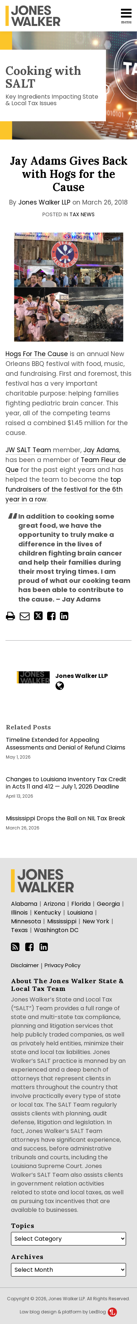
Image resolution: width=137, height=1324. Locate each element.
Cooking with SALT (43, 77)
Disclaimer (25, 965)
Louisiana (80, 912)
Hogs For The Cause (36, 354)
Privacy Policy (62, 965)
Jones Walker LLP (44, 202)
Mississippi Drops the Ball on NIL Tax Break (65, 819)
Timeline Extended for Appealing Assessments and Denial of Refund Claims (65, 744)
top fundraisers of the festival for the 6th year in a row (64, 489)
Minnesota (26, 921)
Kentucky (47, 912)
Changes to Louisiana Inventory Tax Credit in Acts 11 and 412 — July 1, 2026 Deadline (66, 783)
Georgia (108, 904)
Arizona (54, 904)
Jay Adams (101, 450)
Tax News (82, 214)
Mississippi (61, 921)
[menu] (68, 16)
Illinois (19, 912)
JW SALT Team (28, 450)
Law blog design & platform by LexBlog (68, 1312)
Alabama (24, 904)
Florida (81, 904)
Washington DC (56, 930)
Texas (19, 930)
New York (96, 921)
